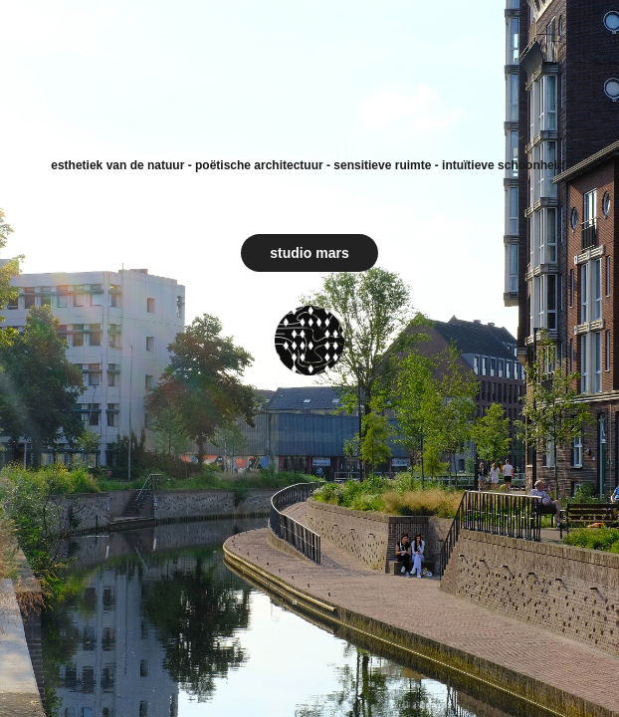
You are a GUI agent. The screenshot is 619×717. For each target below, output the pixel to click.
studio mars (309, 253)
